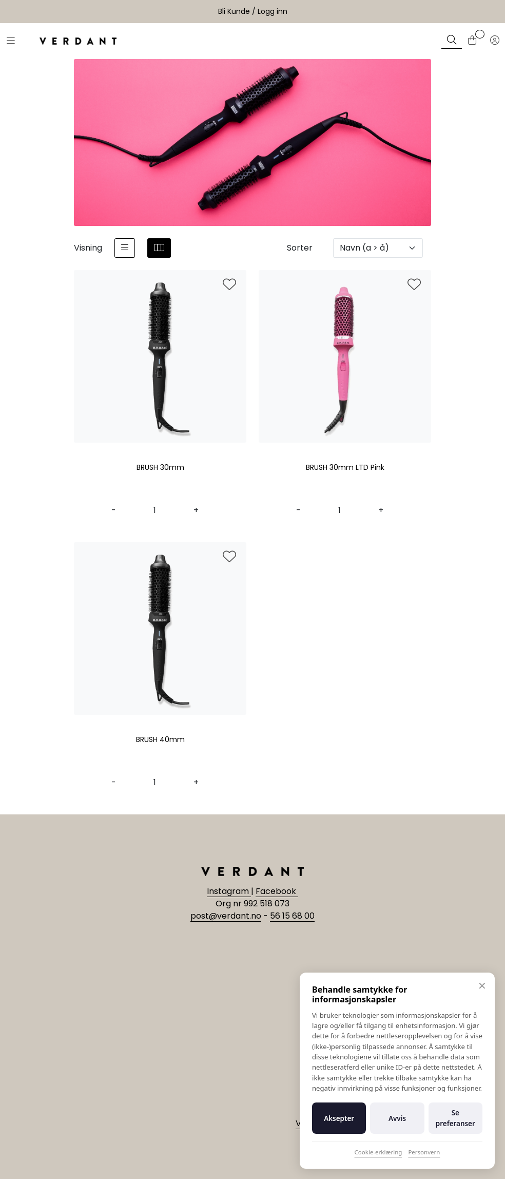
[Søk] (451, 41)
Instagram (229, 891)
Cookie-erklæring (378, 1152)
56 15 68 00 (292, 916)
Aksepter (339, 1118)
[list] (124, 248)
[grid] (159, 248)
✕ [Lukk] (482, 986)
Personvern (424, 1152)
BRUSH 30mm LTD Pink (345, 467)
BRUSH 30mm (160, 467)
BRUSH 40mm (160, 740)
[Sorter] (378, 248)
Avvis (397, 1118)
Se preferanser (455, 1118)
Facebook (277, 891)
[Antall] (154, 510)
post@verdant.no (225, 916)
